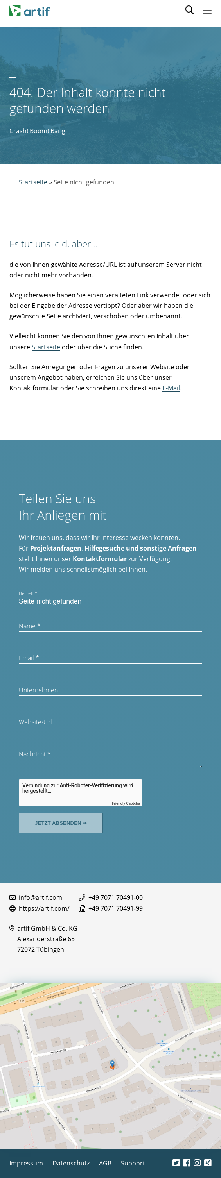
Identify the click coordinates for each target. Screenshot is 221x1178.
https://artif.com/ (44, 908)
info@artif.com (40, 897)
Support (133, 1163)
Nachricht (35, 754)
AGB (105, 1163)
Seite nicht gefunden (84, 182)
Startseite (33, 182)
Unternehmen (38, 690)
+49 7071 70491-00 (115, 897)
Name (30, 626)
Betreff (28, 593)
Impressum (26, 1163)
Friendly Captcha (126, 803)
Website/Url (35, 722)
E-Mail (171, 388)
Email (29, 658)
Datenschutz (71, 1163)
